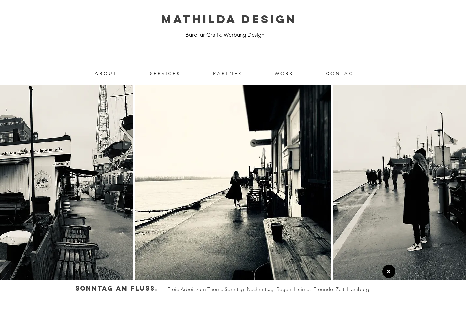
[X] (388, 271)
